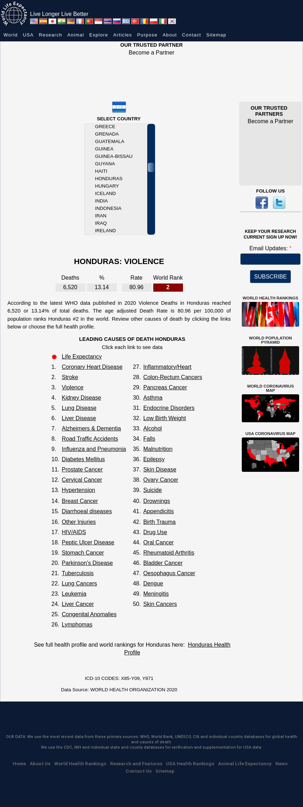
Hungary (107, 186)
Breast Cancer (80, 501)
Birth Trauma (159, 522)
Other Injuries (79, 522)
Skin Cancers (160, 604)
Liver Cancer (78, 604)
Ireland (105, 230)
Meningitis (156, 594)
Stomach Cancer (83, 553)
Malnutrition (158, 449)
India (101, 201)
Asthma (152, 398)
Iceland (105, 193)
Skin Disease (159, 470)
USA (28, 35)
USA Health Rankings (190, 763)
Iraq (101, 223)
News (281, 763)
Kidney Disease (81, 398)
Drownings (156, 501)
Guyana (105, 163)
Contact (191, 35)
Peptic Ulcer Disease (88, 542)
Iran (101, 215)
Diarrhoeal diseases (87, 511)
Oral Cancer (158, 542)
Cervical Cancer (82, 480)
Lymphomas (77, 625)
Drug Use (155, 532)
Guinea (104, 148)
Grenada (107, 134)
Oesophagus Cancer (169, 573)
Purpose (147, 35)
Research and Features (136, 763)
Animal (75, 35)
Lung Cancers (79, 583)
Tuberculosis (77, 573)
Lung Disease (79, 408)
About (169, 35)
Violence (72, 387)
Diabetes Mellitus (83, 459)
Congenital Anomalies (89, 614)
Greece (105, 126)
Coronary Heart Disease (92, 367)
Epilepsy (154, 459)
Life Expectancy (82, 357)
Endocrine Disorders (169, 408)
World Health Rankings (80, 763)
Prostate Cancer (82, 470)
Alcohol (152, 428)
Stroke (70, 377)
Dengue (153, 583)
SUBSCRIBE (270, 277)
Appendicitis (158, 511)
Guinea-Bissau (114, 156)
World (11, 35)
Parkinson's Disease (87, 563)
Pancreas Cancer (165, 387)
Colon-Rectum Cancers (172, 377)
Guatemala (109, 141)
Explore (98, 35)
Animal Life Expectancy (244, 763)
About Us (40, 763)
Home (19, 763)
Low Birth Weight (164, 418)
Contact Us (139, 771)
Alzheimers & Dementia (91, 428)
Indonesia (108, 208)
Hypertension (78, 490)
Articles (122, 35)
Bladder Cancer (163, 563)
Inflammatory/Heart (167, 367)
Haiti (101, 171)
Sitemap (216, 35)
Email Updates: (269, 248)
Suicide (152, 490)
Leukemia (74, 594)
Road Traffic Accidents (90, 439)
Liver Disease (79, 418)
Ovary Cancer (160, 480)
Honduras (108, 178)
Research (50, 35)
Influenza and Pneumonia (94, 449)
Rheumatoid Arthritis (168, 553)
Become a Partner (152, 53)
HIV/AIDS (74, 532)
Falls (149, 439)
